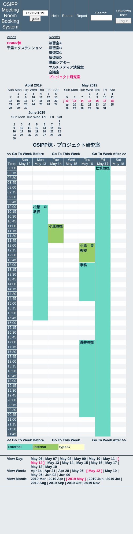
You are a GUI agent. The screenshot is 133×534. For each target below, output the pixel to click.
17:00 (12, 342)
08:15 (12, 173)
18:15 (12, 366)
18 (40, 100)
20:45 (12, 415)
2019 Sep (56, 483)
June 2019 (36, 112)
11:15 (12, 231)
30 (25, 107)
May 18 (36, 467)
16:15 (12, 328)
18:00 (12, 361)
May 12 (36, 463)
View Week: (16, 471)
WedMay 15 (71, 162)
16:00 (12, 323)
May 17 (111, 463)
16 (25, 100)
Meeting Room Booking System (10, 18)
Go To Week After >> (109, 154)
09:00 (12, 187)
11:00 (12, 226)
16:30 (12, 332)
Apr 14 (36, 471)
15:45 (12, 318)
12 (48, 97)
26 (48, 104)
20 (55, 100)
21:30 (12, 429)
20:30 (12, 410)
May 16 (96, 463)
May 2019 (89, 85)
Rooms (67, 16)
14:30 (12, 294)
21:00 (12, 419)
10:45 (12, 221)
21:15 (12, 424)
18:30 (12, 371)
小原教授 (56, 226)
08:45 (12, 183)
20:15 (12, 405)
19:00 (12, 381)
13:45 (12, 279)
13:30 (12, 274)
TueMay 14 (56, 162)
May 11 (109, 459)
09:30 (12, 197)
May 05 (77, 471)
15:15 (12, 308)
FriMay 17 (103, 162)
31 (104, 108)
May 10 (94, 459)
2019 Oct (74, 483)
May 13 (53, 463)
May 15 (82, 463)
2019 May (76, 479)
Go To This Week (66, 154)
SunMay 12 (25, 162)
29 (18, 107)
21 (10, 104)
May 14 (67, 463)
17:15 (12, 347)
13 (55, 97)
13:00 (12, 265)
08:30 (12, 178)
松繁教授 (103, 168)
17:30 (12, 352)
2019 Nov (92, 483)
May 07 (51, 459)
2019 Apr (56, 479)
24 (33, 104)
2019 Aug (38, 483)
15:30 (12, 313)
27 (55, 104)
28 (10, 107)
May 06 (36, 459)
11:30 (12, 236)
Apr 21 (50, 471)
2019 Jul (113, 479)
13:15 (12, 270)
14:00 (12, 284)
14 (10, 100)
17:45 (12, 357)
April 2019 (33, 85)
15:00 (12, 303)
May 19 (51, 467)
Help (55, 16)
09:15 (12, 192)
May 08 (65, 459)
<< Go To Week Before (25, 154)
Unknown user (123, 13)
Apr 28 (63, 471)
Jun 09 (64, 475)
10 (33, 97)
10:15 (12, 212)
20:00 (12, 400)
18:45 (12, 376)
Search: (101, 13)
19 (48, 100)
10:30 (12, 216)
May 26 (36, 475)
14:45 (12, 299)
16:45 (12, 337)
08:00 (12, 168)
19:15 (12, 386)
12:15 (12, 250)
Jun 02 (50, 475)
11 (40, 97)
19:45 (12, 395)
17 (33, 100)
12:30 (12, 255)
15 (18, 100)
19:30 (12, 390)
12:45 (12, 260)
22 (18, 104)
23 (25, 104)
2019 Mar (38, 479)
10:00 (12, 207)
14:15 (12, 289)
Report (82, 16)
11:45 (12, 241)
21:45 (12, 434)
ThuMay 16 (87, 162)
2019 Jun (96, 479)
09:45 (12, 202)
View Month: (17, 479)
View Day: (15, 459)
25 (40, 104)
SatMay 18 (118, 162)
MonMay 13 (40, 162)
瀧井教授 (87, 342)
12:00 (12, 245)
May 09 (80, 459)
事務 (83, 265)
